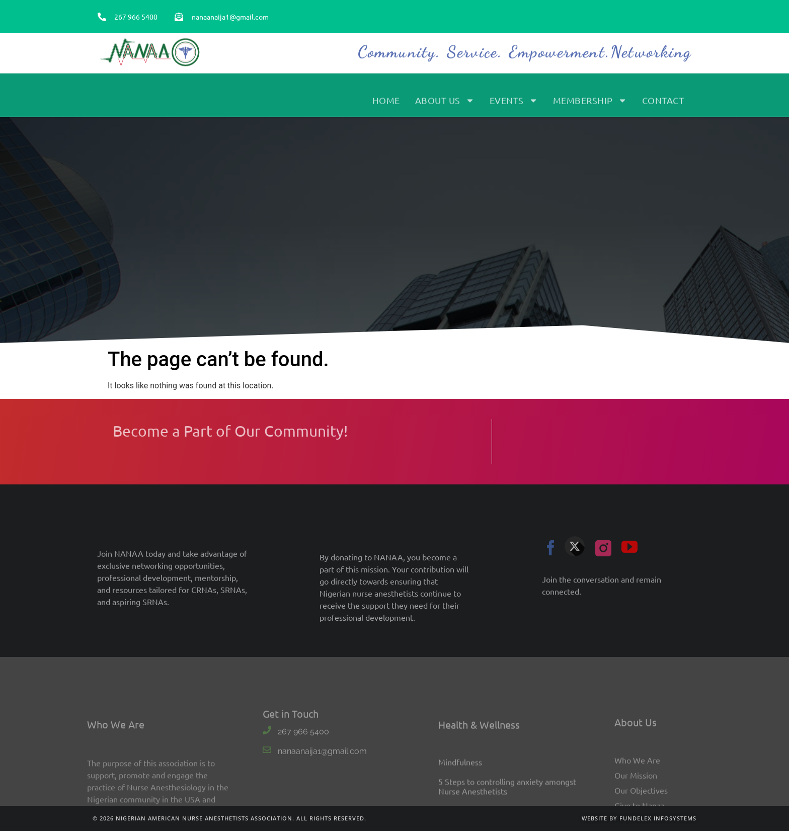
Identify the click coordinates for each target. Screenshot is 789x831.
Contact (663, 104)
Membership (590, 104)
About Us (445, 104)
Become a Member (620, 25)
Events (514, 104)
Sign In (673, 25)
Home (386, 104)
